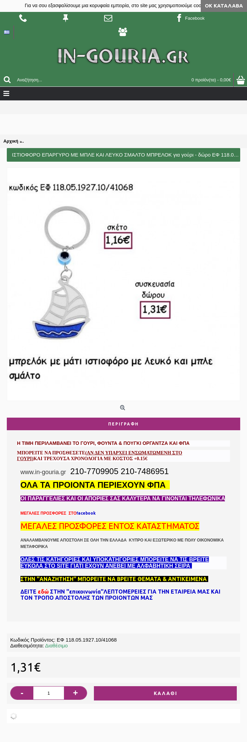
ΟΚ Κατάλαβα (224, 6)
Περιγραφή (123, 424)
